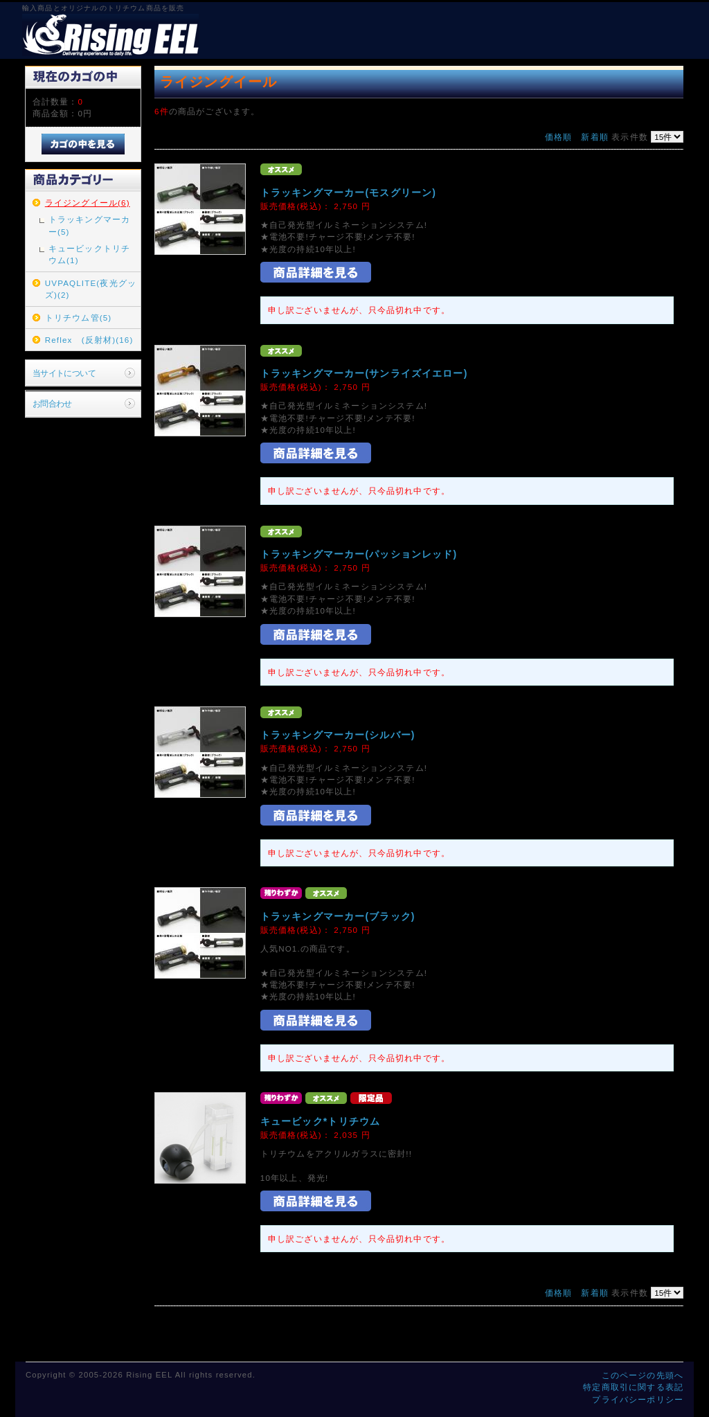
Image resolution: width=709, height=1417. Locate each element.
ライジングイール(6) (87, 202)
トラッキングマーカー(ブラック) (337, 916)
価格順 (558, 136)
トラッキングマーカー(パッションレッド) (358, 554)
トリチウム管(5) (78, 317)
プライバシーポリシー (637, 1399)
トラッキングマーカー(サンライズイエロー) (364, 373)
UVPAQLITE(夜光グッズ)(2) (90, 288)
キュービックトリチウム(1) (89, 254)
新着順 (594, 136)
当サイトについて (64, 372)
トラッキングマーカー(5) (89, 225)
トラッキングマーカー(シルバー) (337, 734)
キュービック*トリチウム (320, 1121)
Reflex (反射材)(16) (89, 339)
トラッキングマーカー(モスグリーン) (348, 192)
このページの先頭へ (642, 1375)
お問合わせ (52, 403)
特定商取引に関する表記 (633, 1386)
